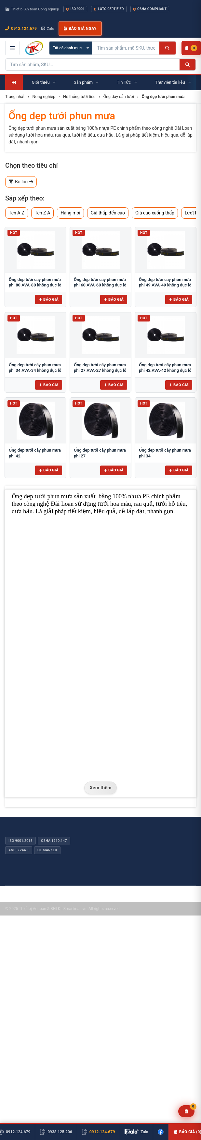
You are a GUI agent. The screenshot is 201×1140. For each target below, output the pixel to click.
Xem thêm (101, 787)
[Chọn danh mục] (70, 48)
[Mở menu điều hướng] (12, 48)
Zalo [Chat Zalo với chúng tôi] (47, 28)
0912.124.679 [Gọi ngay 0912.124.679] (21, 28)
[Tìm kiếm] (167, 48)
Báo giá (49, 299)
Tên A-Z (16, 212)
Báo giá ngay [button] (80, 28)
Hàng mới (70, 212)
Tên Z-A (42, 212)
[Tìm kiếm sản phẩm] (125, 48)
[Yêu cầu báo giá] (186, 1111)
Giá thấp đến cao (108, 212)
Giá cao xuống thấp (154, 212)
